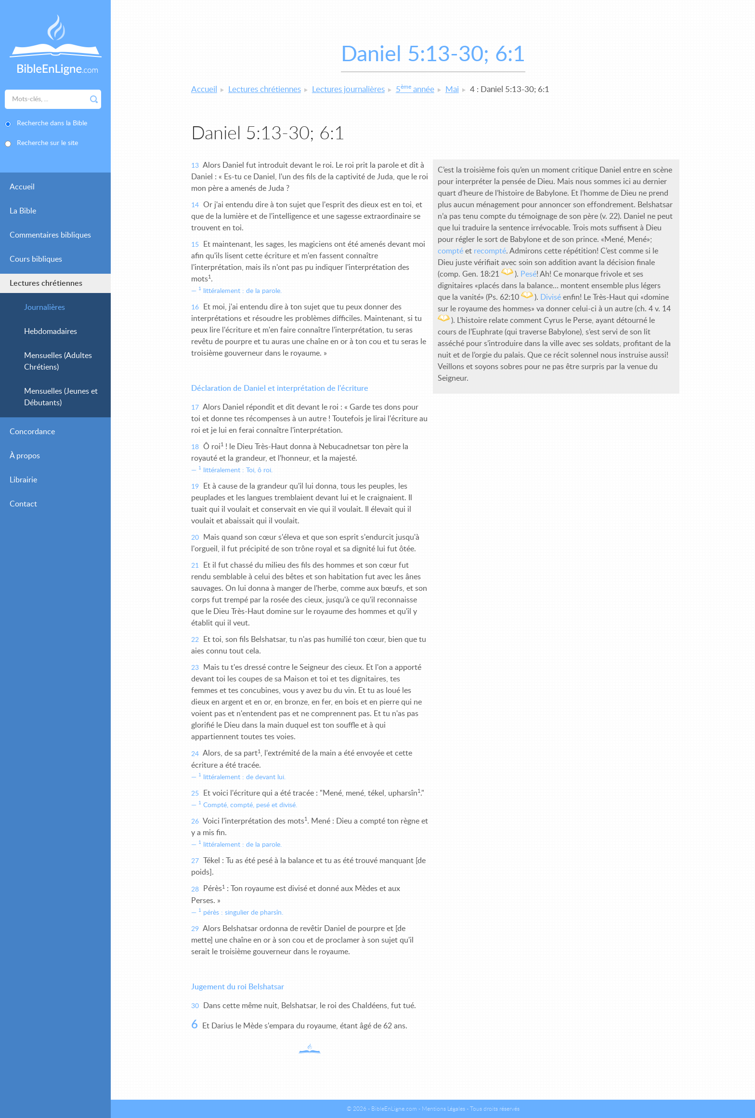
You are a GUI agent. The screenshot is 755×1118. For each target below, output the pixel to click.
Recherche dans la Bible (52, 123)
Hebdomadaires (50, 331)
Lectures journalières (348, 89)
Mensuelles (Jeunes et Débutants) (61, 397)
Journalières (44, 307)
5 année (415, 89)
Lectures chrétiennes (46, 283)
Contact (23, 504)
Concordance (32, 432)
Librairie (23, 480)
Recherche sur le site (47, 143)
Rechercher (94, 99)
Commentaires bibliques (50, 235)
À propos (25, 456)
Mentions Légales (443, 1109)
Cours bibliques (36, 259)
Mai (452, 89)
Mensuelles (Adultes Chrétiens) (58, 361)
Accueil (22, 187)
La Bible (23, 211)
